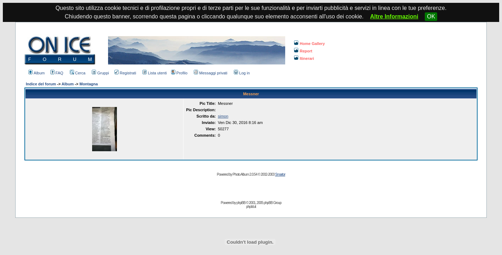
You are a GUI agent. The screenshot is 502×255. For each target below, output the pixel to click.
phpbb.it (251, 207)
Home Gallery (309, 43)
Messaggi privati (210, 73)
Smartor (280, 174)
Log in (242, 73)
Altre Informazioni (394, 16)
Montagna (88, 84)
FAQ (56, 73)
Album (36, 73)
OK (431, 16)
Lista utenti (154, 73)
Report (303, 51)
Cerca (77, 73)
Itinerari (304, 58)
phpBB (241, 203)
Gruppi (100, 73)
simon (223, 116)
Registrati (125, 73)
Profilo (179, 73)
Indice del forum (41, 84)
